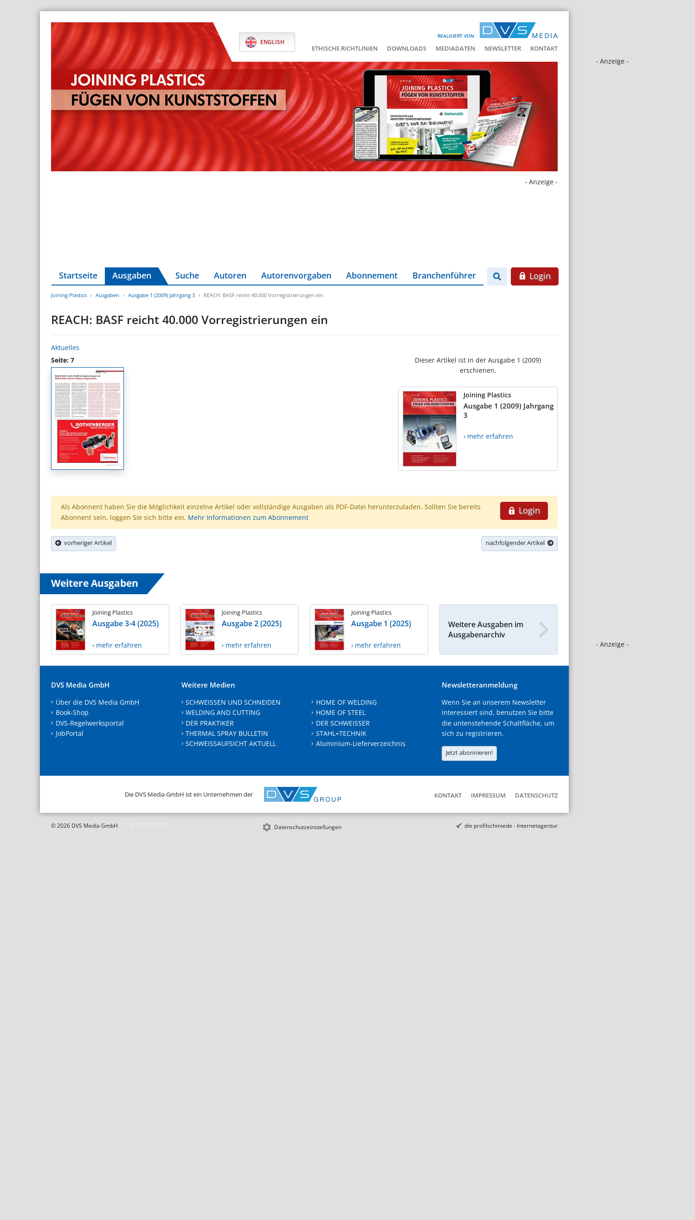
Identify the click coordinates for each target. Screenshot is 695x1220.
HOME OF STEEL (341, 712)
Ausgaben (131, 275)
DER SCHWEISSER (343, 723)
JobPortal (70, 733)
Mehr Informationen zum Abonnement (248, 517)
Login (535, 275)
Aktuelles (65, 347)
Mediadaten (455, 48)
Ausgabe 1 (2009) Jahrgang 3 (161, 295)
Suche (187, 275)
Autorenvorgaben (296, 275)
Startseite (78, 275)
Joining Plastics (69, 295)
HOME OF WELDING (346, 702)
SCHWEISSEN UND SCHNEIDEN (233, 702)
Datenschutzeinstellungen (307, 827)
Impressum (488, 795)
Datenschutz (536, 795)
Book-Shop (72, 712)
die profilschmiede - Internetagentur (511, 826)
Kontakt (544, 48)
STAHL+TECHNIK (341, 733)
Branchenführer (444, 275)
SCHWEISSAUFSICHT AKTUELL (231, 743)
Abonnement (372, 275)
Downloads (406, 48)
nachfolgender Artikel (519, 543)
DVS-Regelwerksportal (90, 723)
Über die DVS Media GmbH (97, 702)
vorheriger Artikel (83, 543)
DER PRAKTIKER (210, 723)
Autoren (230, 275)
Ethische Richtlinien (345, 48)
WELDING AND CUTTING (223, 712)
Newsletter (502, 48)
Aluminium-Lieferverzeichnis (360, 743)
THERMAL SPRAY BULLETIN (227, 733)
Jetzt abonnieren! (469, 752)
